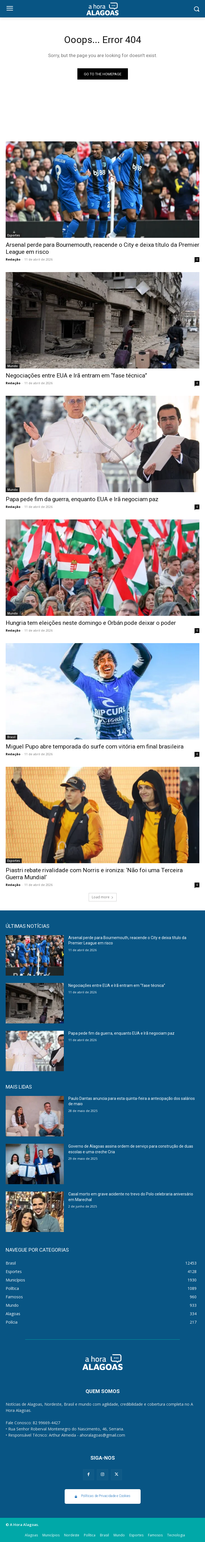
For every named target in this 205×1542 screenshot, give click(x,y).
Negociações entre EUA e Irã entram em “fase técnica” (76, 375)
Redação (13, 259)
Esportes (13, 235)
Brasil (11, 737)
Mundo (12, 366)
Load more (103, 897)
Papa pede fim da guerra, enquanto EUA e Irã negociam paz (82, 499)
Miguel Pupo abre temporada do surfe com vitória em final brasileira (95, 746)
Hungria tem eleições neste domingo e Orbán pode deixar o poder (91, 622)
